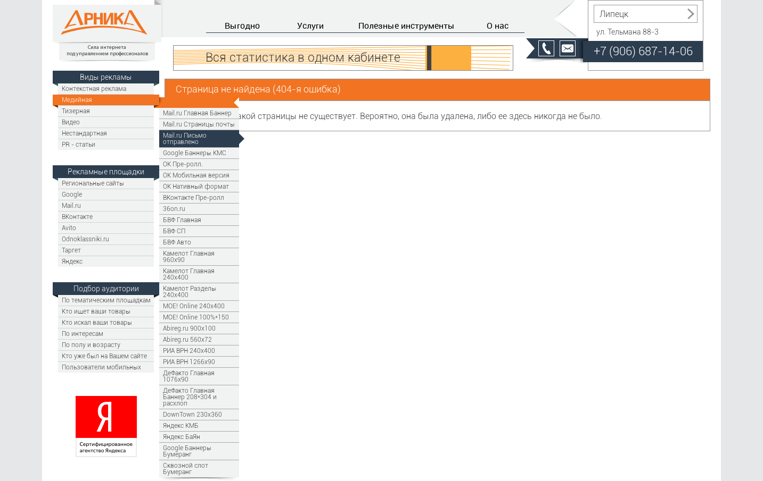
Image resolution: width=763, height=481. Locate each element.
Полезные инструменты (406, 25)
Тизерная (76, 111)
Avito (69, 228)
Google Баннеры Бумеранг (187, 451)
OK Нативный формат (196, 186)
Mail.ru (71, 205)
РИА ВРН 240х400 (189, 351)
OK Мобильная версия (196, 175)
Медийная (77, 100)
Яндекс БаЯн (181, 437)
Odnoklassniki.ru (85, 239)
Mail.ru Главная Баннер (197, 113)
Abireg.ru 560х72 (187, 339)
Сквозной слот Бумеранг (185, 468)
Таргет (71, 250)
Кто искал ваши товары (97, 322)
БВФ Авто (177, 242)
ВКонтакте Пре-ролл (193, 197)
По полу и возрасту (91, 345)
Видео (71, 122)
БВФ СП (174, 231)
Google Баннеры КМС (194, 153)
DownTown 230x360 (192, 414)
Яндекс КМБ (181, 425)
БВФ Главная (182, 220)
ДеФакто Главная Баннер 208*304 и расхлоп (190, 396)
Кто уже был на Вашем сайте (104, 356)
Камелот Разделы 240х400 (189, 291)
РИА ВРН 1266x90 (189, 362)
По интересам (82, 333)
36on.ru (174, 209)
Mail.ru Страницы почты (199, 124)
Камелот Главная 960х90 (189, 256)
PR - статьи (78, 144)
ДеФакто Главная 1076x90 (189, 376)
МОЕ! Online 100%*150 (196, 317)
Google (72, 194)
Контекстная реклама (94, 88)
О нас (497, 25)
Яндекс (72, 261)
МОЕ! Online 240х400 (194, 306)
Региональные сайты (93, 183)
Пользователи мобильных (101, 367)
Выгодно (242, 25)
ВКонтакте (77, 217)
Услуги (310, 25)
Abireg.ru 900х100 (189, 328)
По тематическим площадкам (106, 300)
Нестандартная (84, 133)
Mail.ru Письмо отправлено (185, 138)
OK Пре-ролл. (183, 164)
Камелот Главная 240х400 (189, 274)
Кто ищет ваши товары (96, 311)
